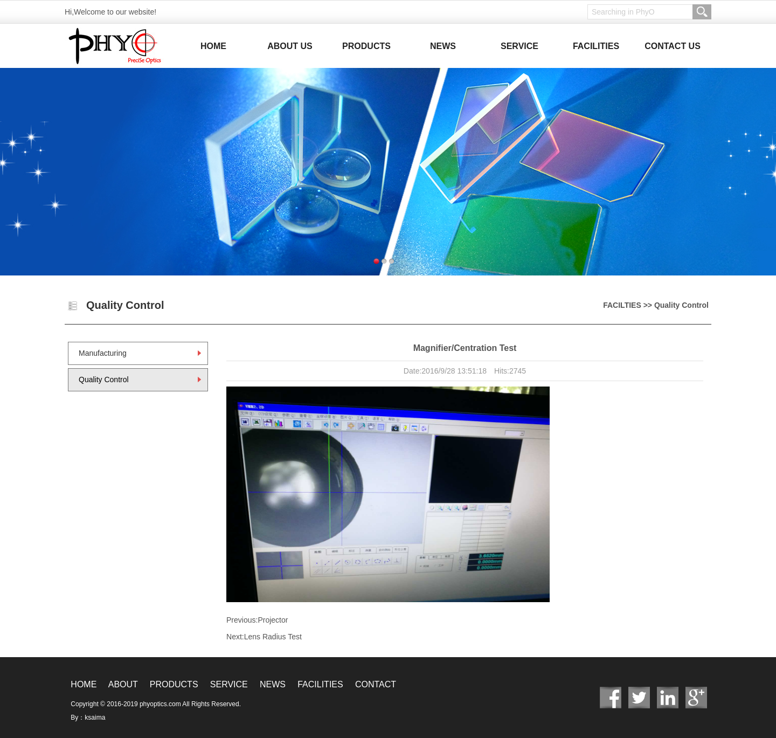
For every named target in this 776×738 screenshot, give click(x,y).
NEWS (443, 46)
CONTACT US (673, 46)
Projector (273, 620)
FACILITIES (596, 46)
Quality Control (104, 379)
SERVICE (519, 46)
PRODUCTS (366, 46)
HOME (213, 46)
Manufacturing (103, 353)
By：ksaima (88, 717)
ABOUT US (290, 46)
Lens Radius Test (273, 636)
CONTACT (375, 684)
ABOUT (123, 684)
